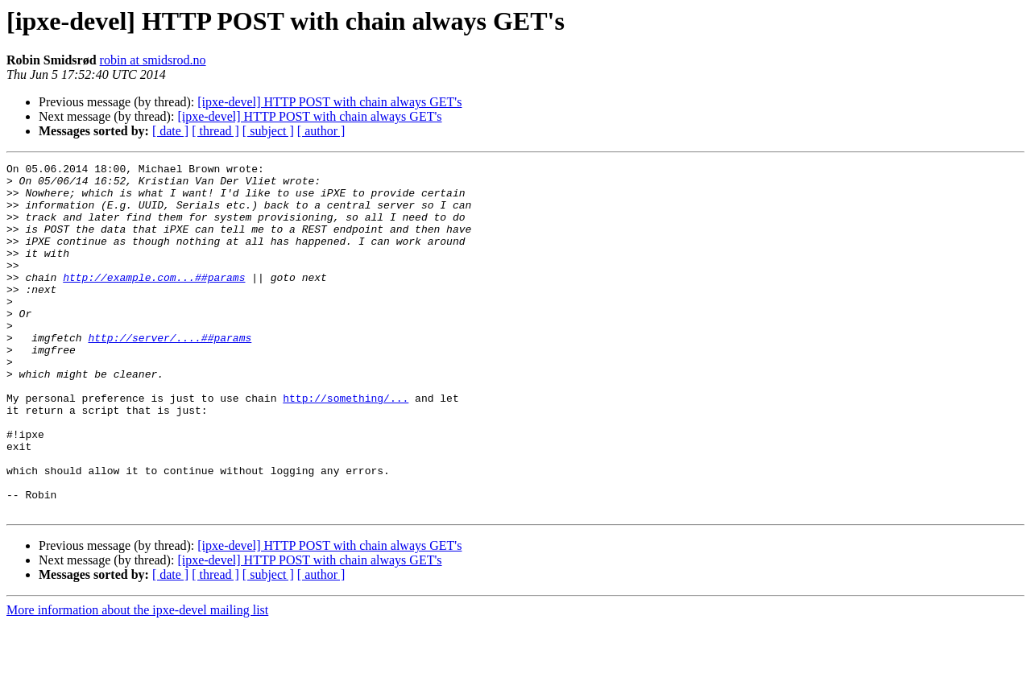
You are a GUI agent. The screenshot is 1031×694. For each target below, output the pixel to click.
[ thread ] (215, 131)
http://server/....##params (169, 373)
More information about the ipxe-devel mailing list (137, 680)
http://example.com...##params (154, 301)
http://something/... (345, 446)
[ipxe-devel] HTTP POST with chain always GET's (329, 102)
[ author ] (321, 131)
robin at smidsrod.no (153, 60)
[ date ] (170, 131)
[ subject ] (268, 131)
